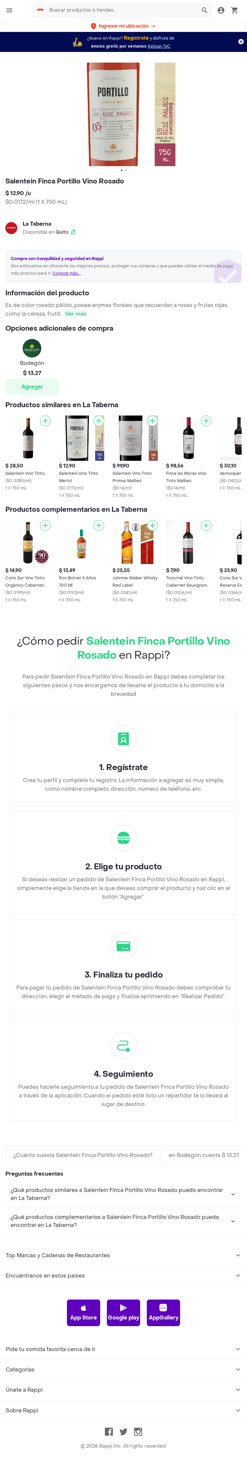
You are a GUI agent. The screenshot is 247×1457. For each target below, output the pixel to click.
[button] (124, 26)
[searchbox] (121, 10)
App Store (83, 1312)
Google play (123, 1312)
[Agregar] (45, 421)
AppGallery (163, 1312)
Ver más (76, 313)
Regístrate (136, 38)
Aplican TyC (158, 46)
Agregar (32, 386)
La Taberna (37, 223)
